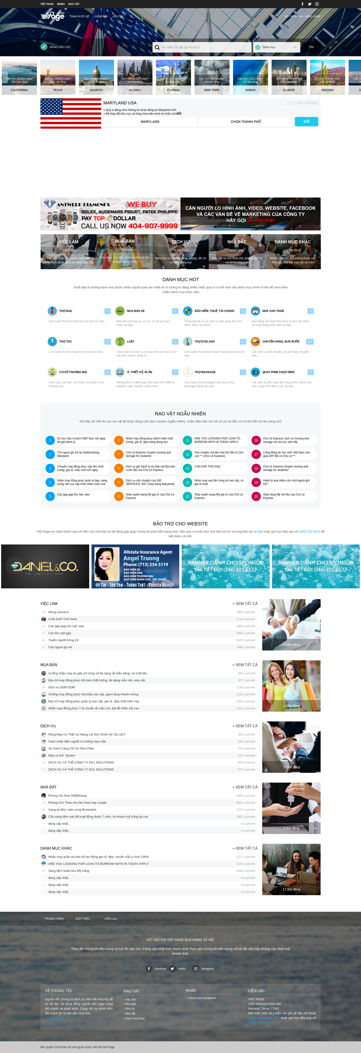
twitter (177, 968)
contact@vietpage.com (264, 1018)
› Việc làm (130, 999)
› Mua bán (130, 1004)
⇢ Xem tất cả (244, 604)
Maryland (150, 122)
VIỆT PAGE (47, 4)
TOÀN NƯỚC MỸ (80, 16)
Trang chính (54, 918)
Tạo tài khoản (293, 16)
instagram (203, 968)
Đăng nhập (313, 16)
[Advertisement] (180, 165)
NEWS (61, 4)
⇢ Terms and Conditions (201, 998)
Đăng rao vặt (55, 46)
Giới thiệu (101, 16)
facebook (155, 968)
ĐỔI (307, 122)
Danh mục (268, 47)
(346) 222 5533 (309, 531)
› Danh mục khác (134, 1018)
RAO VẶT (74, 4)
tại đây (258, 531)
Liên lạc (118, 16)
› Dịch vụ (129, 1008)
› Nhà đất (129, 1013)
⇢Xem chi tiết (54, 1019)
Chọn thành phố (246, 122)
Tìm (311, 47)
